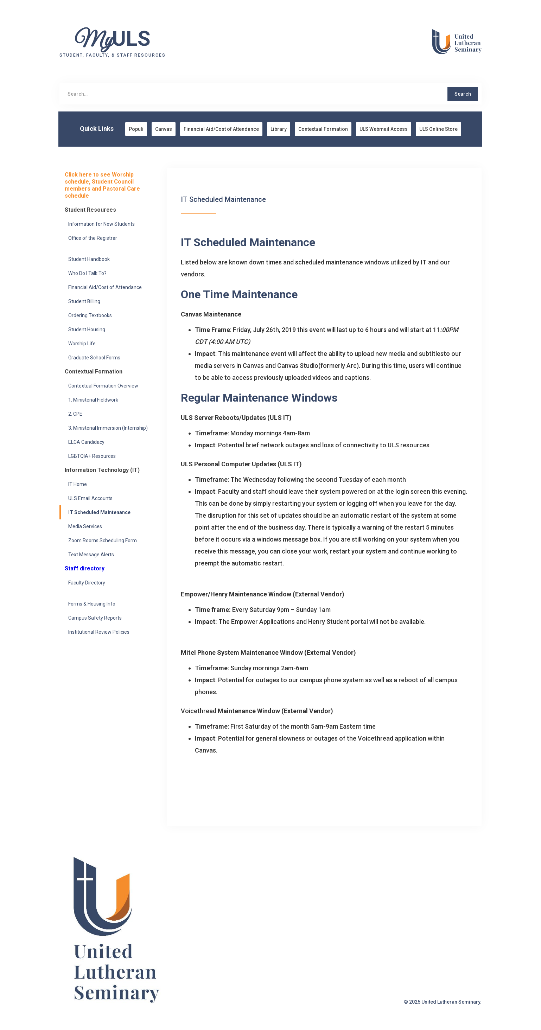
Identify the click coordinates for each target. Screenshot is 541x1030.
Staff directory (84, 568)
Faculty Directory (86, 583)
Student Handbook (89, 259)
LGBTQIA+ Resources (92, 456)
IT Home (77, 484)
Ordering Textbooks (90, 315)
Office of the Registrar (92, 238)
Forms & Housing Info (91, 604)
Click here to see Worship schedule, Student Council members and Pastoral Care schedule (102, 185)
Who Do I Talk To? (87, 273)
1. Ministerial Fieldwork (93, 400)
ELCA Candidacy (86, 442)
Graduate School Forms (94, 357)
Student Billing (84, 301)
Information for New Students (101, 224)
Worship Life (82, 343)
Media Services (85, 526)
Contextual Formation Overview (103, 386)
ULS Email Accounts (90, 498)
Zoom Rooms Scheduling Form (102, 540)
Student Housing (86, 329)
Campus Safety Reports (95, 618)
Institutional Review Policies (98, 632)
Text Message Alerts (91, 554)
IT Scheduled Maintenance (99, 512)
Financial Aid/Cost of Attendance (105, 287)
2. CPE (75, 414)
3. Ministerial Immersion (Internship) (108, 428)
